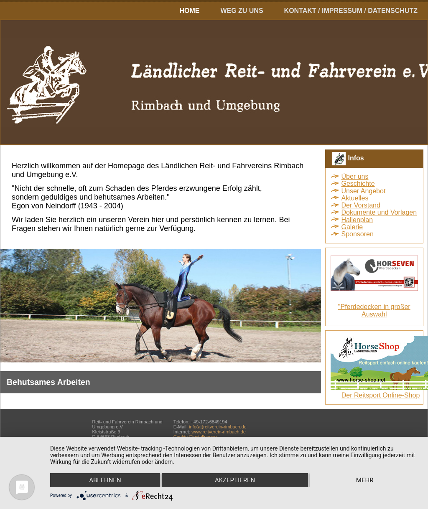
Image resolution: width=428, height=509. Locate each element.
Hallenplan (357, 219)
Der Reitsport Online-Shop (380, 395)
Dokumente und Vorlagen (379, 212)
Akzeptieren (235, 480)
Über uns (355, 176)
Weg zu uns (241, 10)
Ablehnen (105, 480)
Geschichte (358, 183)
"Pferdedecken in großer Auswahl (374, 310)
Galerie (352, 226)
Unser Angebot (363, 191)
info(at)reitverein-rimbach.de (218, 426)
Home (189, 10)
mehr (365, 480)
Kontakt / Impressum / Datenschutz (351, 10)
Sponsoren (357, 234)
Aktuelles (355, 198)
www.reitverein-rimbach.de (218, 431)
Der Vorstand (360, 205)
